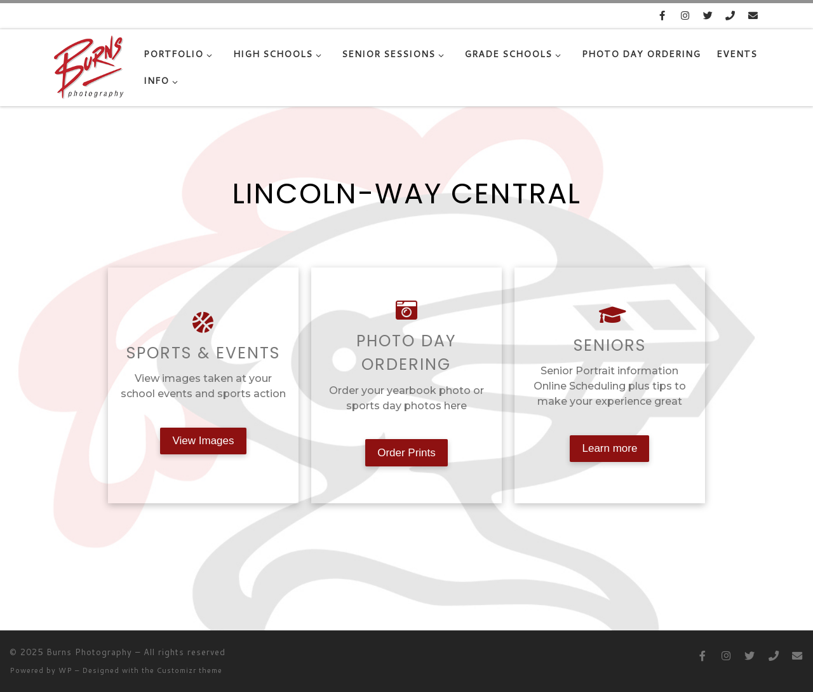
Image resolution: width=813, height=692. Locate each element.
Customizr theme (189, 670)
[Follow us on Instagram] (685, 15)
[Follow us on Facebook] (662, 15)
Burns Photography (89, 652)
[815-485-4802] (731, 15)
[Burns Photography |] (89, 64)
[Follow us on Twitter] (708, 15)
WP (65, 670)
